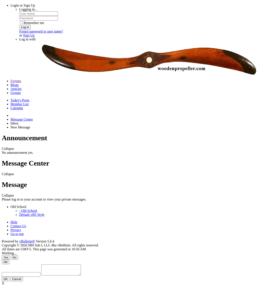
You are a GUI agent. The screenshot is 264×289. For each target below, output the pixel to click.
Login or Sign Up (22, 5)
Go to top (17, 234)
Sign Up (29, 35)
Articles (16, 89)
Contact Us (18, 226)
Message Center (21, 119)
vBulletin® (27, 241)
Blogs (14, 85)
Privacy (15, 230)
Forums (15, 81)
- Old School (28, 211)
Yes (5, 257)
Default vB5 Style (32, 214)
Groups (15, 93)
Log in (25, 27)
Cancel (16, 281)
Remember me (32, 23)
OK (5, 262)
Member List (19, 104)
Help (13, 222)
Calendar (16, 108)
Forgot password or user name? (41, 31)
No (14, 257)
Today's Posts (20, 100)
